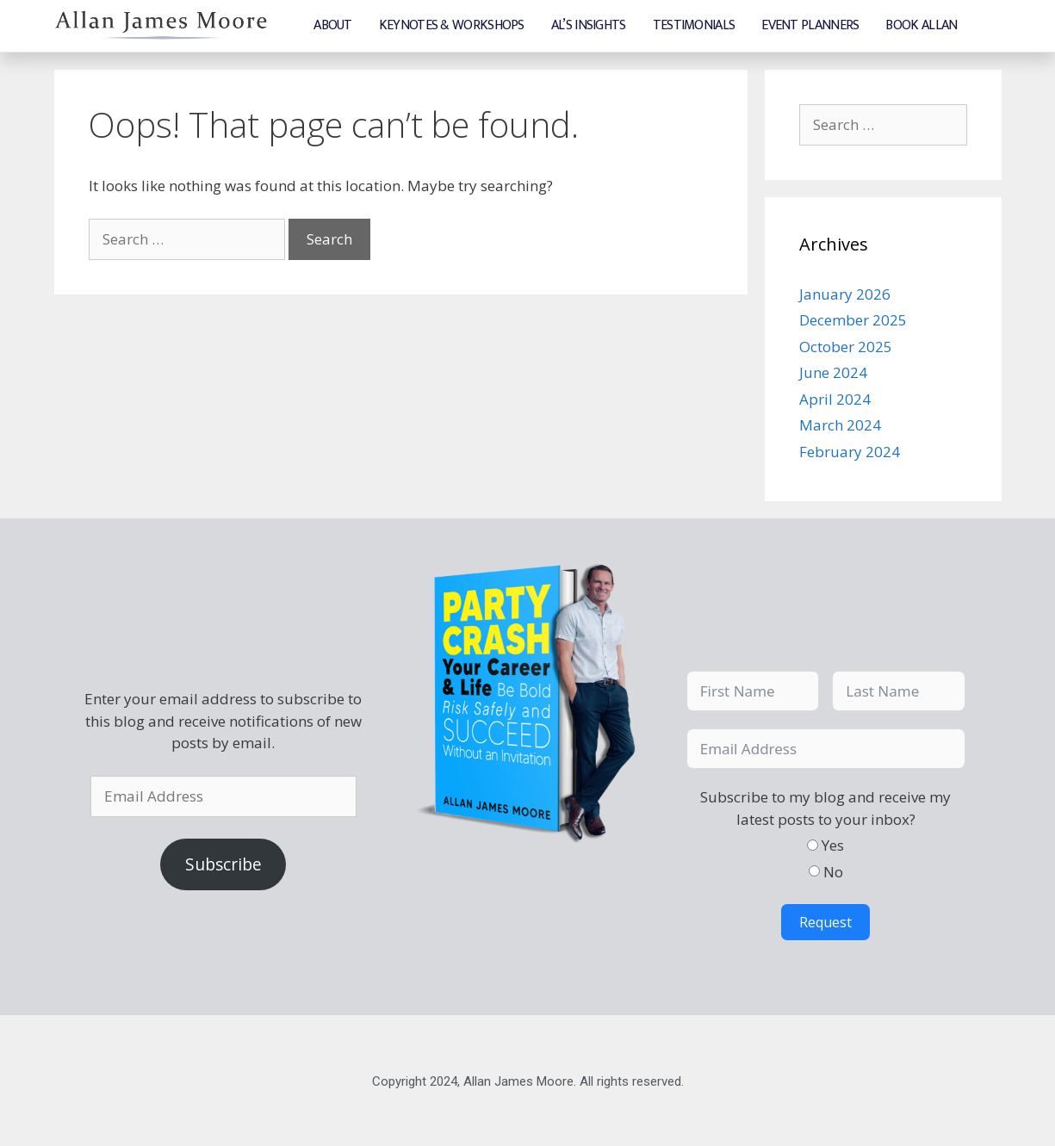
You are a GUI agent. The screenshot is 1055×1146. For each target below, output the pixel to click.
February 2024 (849, 451)
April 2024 (835, 398)
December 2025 (853, 319)
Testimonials (694, 25)
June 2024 (833, 371)
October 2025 (845, 346)
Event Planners (810, 25)
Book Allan (921, 25)
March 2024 (840, 424)
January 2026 (845, 293)
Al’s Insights (588, 25)
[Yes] (812, 844)
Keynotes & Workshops (451, 25)
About (332, 25)
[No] (814, 870)
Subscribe (223, 863)
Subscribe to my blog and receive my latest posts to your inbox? (825, 807)
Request (825, 921)
